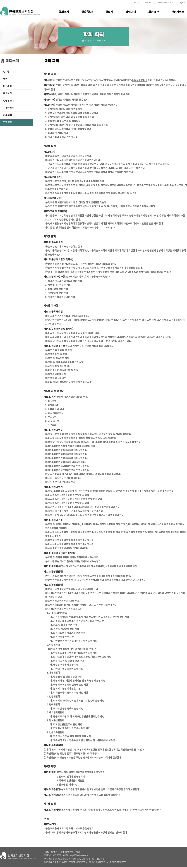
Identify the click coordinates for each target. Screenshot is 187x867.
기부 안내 (7, 115)
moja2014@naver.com (79, 855)
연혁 (5, 78)
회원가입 (148, 2)
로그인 (136, 2)
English (181, 2)
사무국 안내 (8, 107)
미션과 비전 (8, 86)
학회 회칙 (7, 122)
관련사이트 (177, 12)
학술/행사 (87, 12)
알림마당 (130, 12)
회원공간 (153, 12)
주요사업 (7, 93)
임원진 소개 (8, 100)
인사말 (6, 71)
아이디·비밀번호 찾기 (165, 2)
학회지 (109, 12)
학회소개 (64, 12)
